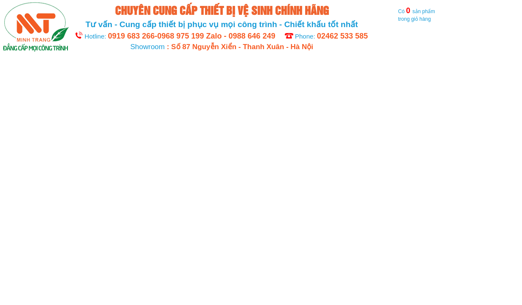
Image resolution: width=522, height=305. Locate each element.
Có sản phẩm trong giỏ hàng (403, 14)
